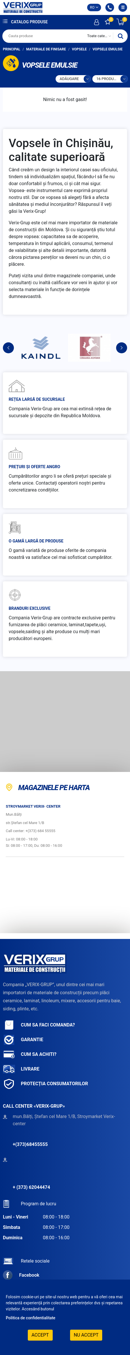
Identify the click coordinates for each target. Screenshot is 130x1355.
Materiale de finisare (46, 49)
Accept (40, 1335)
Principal (11, 49)
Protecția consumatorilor (45, 1084)
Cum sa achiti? (29, 1055)
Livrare (21, 1069)
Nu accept (86, 1335)
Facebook (21, 1275)
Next (121, 347)
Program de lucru (29, 1204)
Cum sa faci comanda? (39, 1025)
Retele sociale (26, 1261)
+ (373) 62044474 (31, 1187)
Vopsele (79, 49)
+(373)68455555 (30, 1144)
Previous (8, 347)
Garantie (23, 1040)
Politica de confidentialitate (30, 1318)
